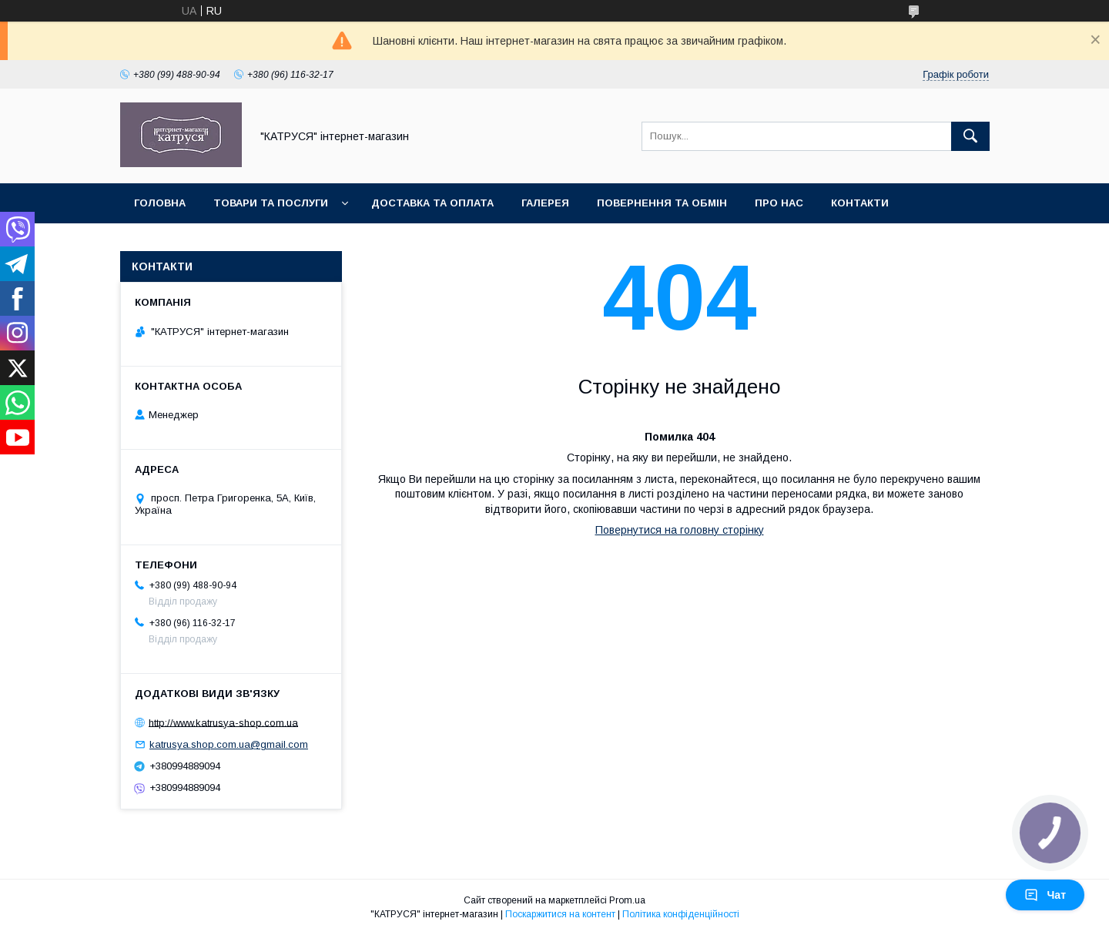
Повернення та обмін (662, 203)
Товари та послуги (270, 203)
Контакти (860, 203)
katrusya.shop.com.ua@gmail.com (228, 744)
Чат (1045, 895)
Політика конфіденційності (680, 914)
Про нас (779, 203)
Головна (160, 203)
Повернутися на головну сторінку (679, 530)
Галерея (545, 203)
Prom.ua (627, 900)
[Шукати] (970, 136)
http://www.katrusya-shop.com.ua (223, 722)
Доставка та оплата (432, 203)
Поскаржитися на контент (560, 914)
